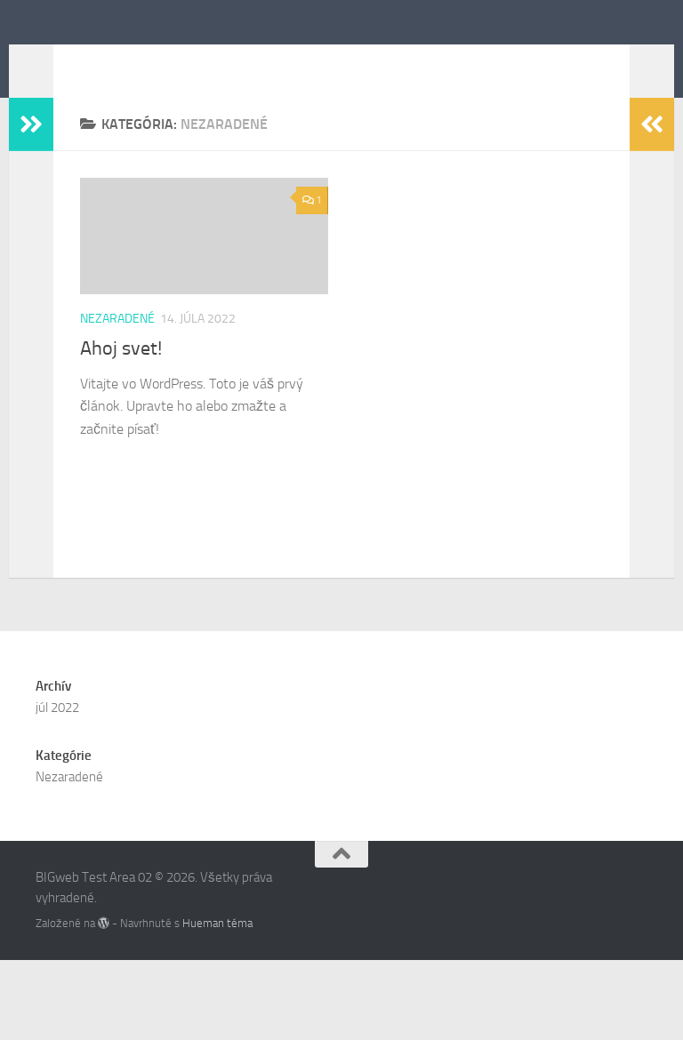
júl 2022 (57, 788)
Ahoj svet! (121, 375)
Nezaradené (117, 345)
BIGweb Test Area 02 (198, 61)
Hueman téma (217, 1003)
